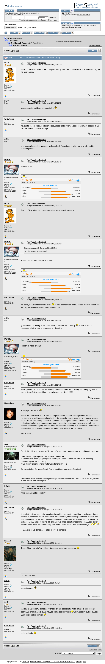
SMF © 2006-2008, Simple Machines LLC (61, 661)
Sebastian (9, 403)
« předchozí (93, 46)
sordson (78, 27)
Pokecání (13, 41)
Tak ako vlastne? (20, 45)
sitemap (78, 661)
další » (99, 46)
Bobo (6, 62)
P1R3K (7, 159)
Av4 (34, 43)
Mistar (40, 43)
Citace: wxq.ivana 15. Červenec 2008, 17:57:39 (40, 248)
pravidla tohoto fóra (83, 15)
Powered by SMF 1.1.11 (38, 661)
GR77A (7, 541)
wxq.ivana (9, 119)
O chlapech (16, 43)
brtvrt (6, 486)
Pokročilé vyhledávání (27, 27)
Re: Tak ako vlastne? (36, 63)
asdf (6, 602)
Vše (17, 51)
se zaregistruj (33, 13)
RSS (84, 661)
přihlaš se (22, 13)
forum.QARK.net (14, 38)
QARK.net (25, 661)
